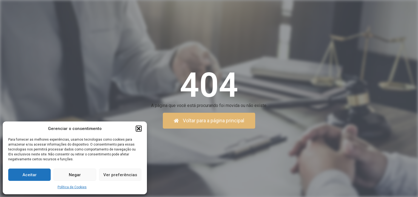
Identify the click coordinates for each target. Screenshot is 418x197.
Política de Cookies (72, 187)
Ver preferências (120, 174)
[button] (138, 128)
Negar (75, 174)
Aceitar (29, 174)
